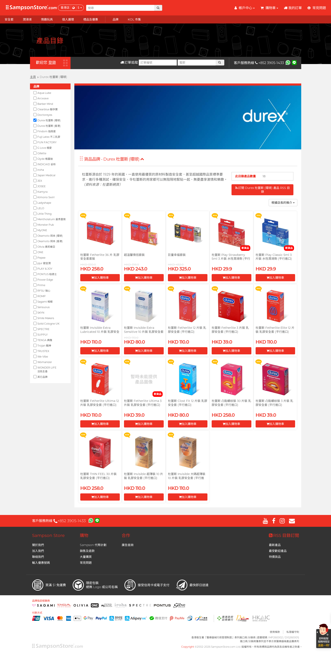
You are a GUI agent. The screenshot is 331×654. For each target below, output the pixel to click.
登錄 (52, 62)
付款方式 (37, 613)
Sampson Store (48, 535)
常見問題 (86, 563)
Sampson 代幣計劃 (93, 545)
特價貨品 (275, 557)
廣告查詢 (127, 545)
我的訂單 (293, 8)
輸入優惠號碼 (41, 563)
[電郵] (197, 63)
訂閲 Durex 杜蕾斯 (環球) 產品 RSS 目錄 (262, 190)
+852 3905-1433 (269, 63)
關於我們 (38, 545)
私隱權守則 (292, 632)
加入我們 (38, 551)
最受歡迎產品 (278, 551)
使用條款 (275, 632)
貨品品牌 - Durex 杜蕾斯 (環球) (114, 159)
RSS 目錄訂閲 (284, 535)
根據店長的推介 (283, 203)
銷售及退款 (87, 551)
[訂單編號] (158, 63)
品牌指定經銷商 (41, 600)
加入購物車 (100, 278)
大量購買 (86, 557)
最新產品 (275, 545)
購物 (84, 535)
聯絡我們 (38, 557)
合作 (126, 535)
